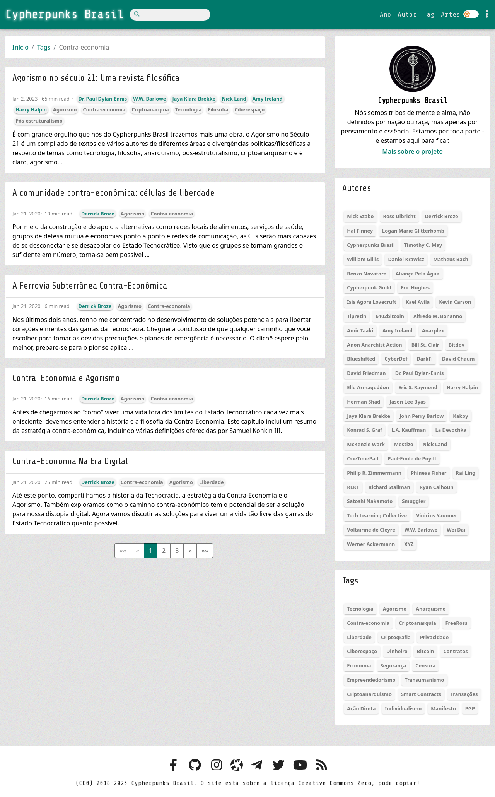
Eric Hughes (415, 287)
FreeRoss (457, 622)
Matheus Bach (451, 259)
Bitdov (456, 344)
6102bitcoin (390, 316)
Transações (464, 694)
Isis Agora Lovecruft (371, 301)
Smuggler (413, 501)
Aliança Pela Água (417, 273)
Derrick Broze (97, 213)
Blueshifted (361, 358)
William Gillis (363, 259)
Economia (359, 665)
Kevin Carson (455, 301)
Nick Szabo (360, 216)
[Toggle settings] (487, 14)
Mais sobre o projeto (412, 151)
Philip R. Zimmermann (374, 472)
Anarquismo (431, 608)
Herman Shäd (363, 401)
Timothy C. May (423, 244)
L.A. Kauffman (408, 429)
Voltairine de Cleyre (371, 529)
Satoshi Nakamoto (370, 501)
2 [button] (164, 550)
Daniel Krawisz (406, 259)
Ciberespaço (250, 109)
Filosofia (218, 109)
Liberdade (211, 482)
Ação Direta (361, 708)
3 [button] (177, 550)
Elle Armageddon (368, 387)
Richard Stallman (389, 487)
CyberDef (395, 358)
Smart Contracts (421, 694)
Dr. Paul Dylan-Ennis (103, 98)
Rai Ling (466, 472)
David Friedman (366, 372)
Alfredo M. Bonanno (437, 316)
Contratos (455, 651)
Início (20, 47)
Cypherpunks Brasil (370, 244)
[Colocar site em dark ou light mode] (471, 14)
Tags (44, 47)
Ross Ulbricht (399, 216)
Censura (425, 665)
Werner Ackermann (371, 543)
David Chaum (458, 358)
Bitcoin (425, 651)
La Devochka (450, 429)
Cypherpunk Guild (369, 287)
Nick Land (234, 98)
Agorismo (65, 109)
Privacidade (434, 637)
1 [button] (150, 550)
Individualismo (403, 708)
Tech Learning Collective (377, 515)
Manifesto (443, 708)
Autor (407, 14)
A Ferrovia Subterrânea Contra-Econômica (89, 285)
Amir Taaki (360, 330)
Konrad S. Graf (364, 429)
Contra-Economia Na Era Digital (70, 461)
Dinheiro (397, 651)
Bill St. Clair (425, 344)
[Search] (170, 15)
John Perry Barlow (421, 415)
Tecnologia (188, 109)
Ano (385, 14)
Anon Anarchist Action (374, 344)
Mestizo (403, 444)
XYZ (408, 543)
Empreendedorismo (371, 679)
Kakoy (460, 415)
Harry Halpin (31, 109)
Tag (429, 14)
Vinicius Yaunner (436, 515)
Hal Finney (360, 230)
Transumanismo (424, 679)
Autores (356, 188)
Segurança (393, 665)
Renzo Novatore (366, 273)
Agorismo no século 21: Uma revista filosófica (95, 78)
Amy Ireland (268, 98)
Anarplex (433, 330)
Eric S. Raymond (417, 387)
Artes (450, 14)
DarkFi (424, 358)
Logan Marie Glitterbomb (413, 230)
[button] (190, 550)
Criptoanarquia (150, 109)
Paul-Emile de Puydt (411, 458)
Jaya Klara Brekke (193, 98)
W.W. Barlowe (149, 98)
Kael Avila (418, 301)
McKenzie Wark (366, 444)
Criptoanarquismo (369, 694)
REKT (353, 487)
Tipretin (356, 316)
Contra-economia (104, 109)
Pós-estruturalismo (39, 120)
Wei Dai (456, 529)
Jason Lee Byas (407, 401)
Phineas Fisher (428, 472)
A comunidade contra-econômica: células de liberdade (113, 193)
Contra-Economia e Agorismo (66, 378)
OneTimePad (362, 458)
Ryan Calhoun (437, 487)
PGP (470, 708)
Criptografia (396, 637)
